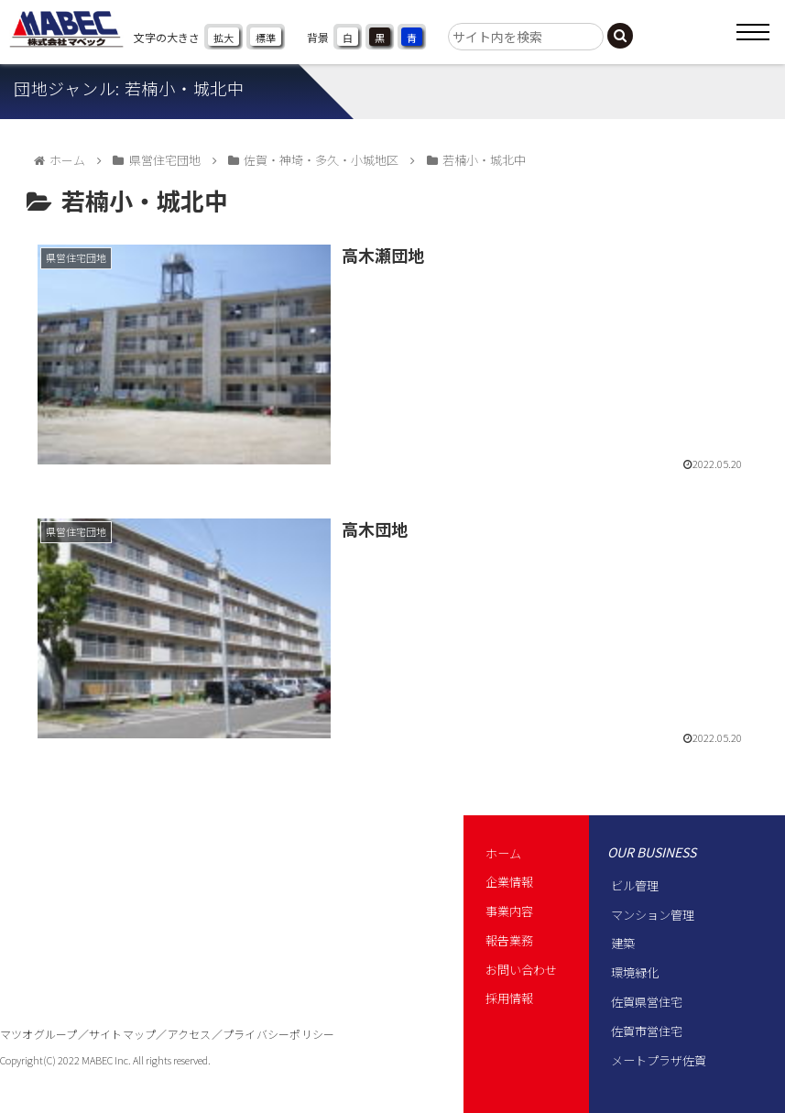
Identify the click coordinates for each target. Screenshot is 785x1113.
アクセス (190, 1034)
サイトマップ (122, 1034)
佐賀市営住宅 (646, 1031)
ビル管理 (635, 885)
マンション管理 (652, 914)
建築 (623, 943)
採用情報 (509, 998)
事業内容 (509, 911)
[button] (620, 36)
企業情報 (509, 881)
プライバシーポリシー (278, 1034)
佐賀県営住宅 (646, 1001)
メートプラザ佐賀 (658, 1060)
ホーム (503, 853)
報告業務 (509, 940)
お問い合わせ (521, 969)
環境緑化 (635, 972)
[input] (526, 36)
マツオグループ (39, 1034)
